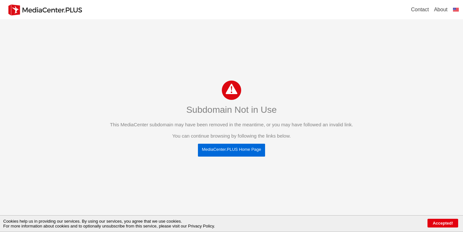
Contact (420, 9)
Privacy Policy (201, 226)
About (441, 9)
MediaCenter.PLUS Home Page (231, 149)
